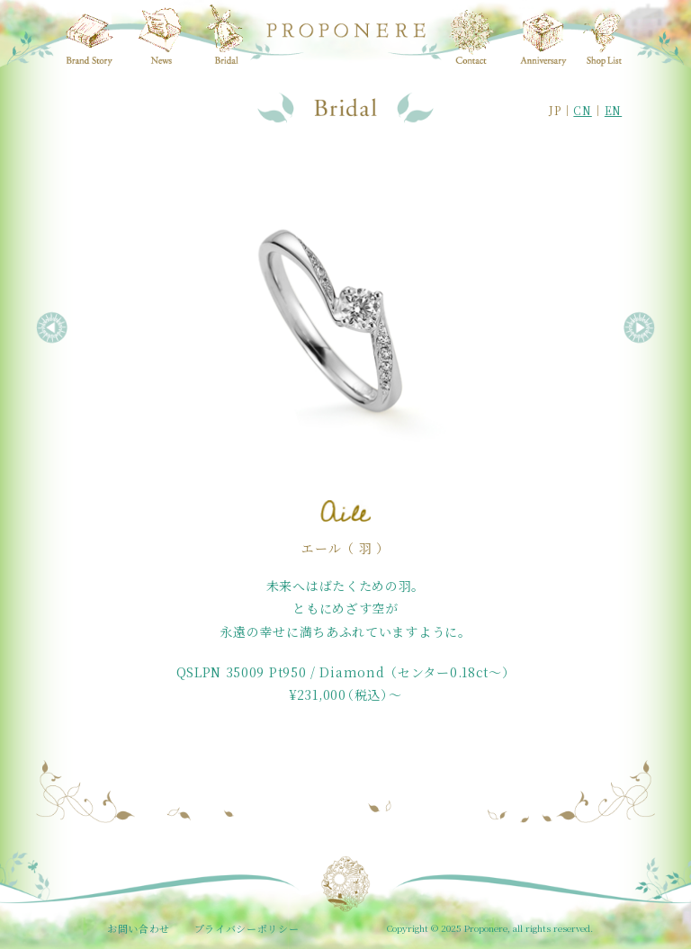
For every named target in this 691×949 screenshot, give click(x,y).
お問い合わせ (138, 928)
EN (613, 110)
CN (582, 110)
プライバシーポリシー (247, 928)
